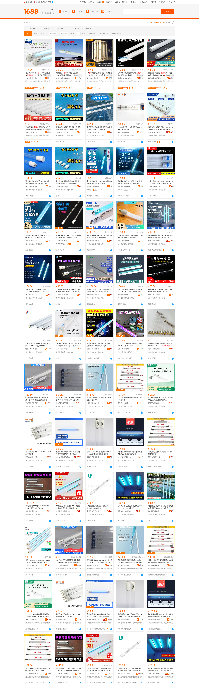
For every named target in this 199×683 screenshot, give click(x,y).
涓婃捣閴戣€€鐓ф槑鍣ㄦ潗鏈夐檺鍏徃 (155, 619)
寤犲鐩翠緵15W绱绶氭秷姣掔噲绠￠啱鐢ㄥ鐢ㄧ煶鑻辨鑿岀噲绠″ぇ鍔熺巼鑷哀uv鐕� (99, 615)
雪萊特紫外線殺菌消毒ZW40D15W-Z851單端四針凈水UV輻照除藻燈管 (160, 128)
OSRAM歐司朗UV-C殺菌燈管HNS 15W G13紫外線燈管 (130, 128)
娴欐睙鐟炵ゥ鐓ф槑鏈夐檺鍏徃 (94, 565)
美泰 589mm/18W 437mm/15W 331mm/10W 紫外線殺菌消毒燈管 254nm (38, 561)
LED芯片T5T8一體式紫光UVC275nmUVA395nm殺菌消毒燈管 (130, 345)
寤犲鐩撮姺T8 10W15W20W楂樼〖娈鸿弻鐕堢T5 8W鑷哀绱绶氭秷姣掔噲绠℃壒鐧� (99, 561)
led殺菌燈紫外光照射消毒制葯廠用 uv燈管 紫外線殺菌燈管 (99, 507)
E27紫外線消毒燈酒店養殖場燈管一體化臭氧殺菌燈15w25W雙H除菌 (130, 236)
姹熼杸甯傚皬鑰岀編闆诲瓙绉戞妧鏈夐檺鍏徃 (155, 565)
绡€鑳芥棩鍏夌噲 (154, 81)
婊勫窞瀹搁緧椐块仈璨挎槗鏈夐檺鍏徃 (155, 674)
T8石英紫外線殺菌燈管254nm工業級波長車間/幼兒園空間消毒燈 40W (68, 507)
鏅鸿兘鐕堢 (69, 81)
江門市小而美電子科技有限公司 (124, 403)
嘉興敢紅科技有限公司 (32, 457)
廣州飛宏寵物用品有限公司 (94, 186)
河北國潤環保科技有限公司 (155, 511)
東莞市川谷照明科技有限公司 (155, 132)
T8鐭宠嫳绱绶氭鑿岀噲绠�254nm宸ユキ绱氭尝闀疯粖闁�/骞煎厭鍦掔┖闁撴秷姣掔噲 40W (99, 669)
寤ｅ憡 (79, 75)
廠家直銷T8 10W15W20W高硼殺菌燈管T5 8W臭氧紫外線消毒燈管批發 (68, 399)
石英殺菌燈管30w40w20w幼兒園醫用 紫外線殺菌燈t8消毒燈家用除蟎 (68, 236)
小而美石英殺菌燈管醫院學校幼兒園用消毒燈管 (130, 399)
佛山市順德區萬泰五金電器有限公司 (32, 186)
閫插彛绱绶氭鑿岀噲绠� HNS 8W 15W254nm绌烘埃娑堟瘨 (68, 615)
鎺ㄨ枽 (48, 75)
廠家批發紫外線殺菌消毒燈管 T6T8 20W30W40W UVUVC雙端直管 (37, 236)
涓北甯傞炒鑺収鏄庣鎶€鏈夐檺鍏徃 (94, 78)
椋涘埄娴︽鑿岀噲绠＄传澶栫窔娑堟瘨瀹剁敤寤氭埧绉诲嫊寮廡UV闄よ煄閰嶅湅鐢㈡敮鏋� (160, 615)
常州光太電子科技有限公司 (94, 511)
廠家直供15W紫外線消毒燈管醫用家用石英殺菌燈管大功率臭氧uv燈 (68, 453)
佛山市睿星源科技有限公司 (32, 295)
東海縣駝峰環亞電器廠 (32, 240)
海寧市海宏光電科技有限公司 (32, 349)
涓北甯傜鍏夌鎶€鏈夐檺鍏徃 (124, 78)
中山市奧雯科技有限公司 (32, 403)
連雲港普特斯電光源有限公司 (124, 295)
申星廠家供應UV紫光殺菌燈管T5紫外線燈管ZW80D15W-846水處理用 (99, 128)
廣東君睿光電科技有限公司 (63, 511)
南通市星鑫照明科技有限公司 (155, 349)
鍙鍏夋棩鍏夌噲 (93, 81)
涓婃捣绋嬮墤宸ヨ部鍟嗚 (124, 619)
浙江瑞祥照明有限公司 (63, 403)
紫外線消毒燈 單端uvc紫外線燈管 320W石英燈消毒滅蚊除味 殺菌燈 (37, 291)
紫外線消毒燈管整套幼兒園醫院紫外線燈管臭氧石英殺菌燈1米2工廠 (160, 236)
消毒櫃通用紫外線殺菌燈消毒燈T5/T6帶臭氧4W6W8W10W (160, 345)
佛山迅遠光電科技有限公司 (155, 295)
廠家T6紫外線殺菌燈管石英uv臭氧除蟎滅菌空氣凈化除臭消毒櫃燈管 (68, 128)
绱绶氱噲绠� (30, 81)
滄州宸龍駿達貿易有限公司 (124, 511)
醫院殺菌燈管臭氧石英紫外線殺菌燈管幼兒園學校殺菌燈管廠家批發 (37, 182)
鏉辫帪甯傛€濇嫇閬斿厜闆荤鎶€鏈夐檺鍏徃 (155, 78)
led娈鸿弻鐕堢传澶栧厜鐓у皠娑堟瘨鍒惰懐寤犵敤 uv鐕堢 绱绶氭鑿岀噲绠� (130, 669)
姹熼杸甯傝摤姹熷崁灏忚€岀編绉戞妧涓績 (32, 674)
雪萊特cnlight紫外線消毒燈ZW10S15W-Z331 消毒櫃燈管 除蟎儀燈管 (99, 453)
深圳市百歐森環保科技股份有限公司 (63, 457)
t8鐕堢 (120, 81)
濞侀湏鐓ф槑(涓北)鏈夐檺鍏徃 (32, 132)
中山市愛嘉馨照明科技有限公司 (63, 240)
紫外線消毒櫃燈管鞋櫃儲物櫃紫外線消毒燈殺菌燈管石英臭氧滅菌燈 (68, 182)
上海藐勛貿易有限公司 (63, 295)
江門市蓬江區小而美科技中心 (155, 457)
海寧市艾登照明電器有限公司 (32, 565)
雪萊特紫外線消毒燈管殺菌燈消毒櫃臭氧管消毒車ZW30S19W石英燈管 (68, 291)
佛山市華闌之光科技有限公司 (155, 403)
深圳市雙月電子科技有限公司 (124, 349)
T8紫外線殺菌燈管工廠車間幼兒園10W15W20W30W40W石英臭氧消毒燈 (130, 291)
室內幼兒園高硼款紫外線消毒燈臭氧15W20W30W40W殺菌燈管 (130, 507)
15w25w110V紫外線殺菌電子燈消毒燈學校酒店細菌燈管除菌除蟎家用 (161, 399)
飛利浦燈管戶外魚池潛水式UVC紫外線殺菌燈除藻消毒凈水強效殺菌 (130, 182)
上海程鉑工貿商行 (93, 457)
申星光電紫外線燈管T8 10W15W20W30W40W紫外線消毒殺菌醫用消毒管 (160, 182)
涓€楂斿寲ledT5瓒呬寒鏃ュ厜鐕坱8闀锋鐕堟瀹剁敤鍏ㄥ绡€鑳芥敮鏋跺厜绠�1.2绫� (37, 128)
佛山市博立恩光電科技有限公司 (63, 132)
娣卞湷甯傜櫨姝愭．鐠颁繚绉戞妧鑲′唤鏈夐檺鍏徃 (94, 619)
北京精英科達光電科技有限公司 (94, 403)
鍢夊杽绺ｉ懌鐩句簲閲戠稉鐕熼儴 (63, 674)
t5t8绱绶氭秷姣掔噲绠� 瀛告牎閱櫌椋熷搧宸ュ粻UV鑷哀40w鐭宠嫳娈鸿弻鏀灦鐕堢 (68, 561)
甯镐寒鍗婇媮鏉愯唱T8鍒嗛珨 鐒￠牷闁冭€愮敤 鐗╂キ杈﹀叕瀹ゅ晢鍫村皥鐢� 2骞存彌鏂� (130, 74)
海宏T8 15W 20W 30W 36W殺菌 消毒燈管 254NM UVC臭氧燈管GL (37, 345)
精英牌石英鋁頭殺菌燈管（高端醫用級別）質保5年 (99, 399)
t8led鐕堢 (28, 135)
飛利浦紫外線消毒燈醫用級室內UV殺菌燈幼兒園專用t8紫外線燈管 (99, 236)
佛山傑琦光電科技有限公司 (94, 295)
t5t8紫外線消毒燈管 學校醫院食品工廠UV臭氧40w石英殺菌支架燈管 (37, 399)
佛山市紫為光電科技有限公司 (63, 349)
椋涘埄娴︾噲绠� (42, 81)
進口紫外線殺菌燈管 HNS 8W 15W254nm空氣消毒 (38, 453)
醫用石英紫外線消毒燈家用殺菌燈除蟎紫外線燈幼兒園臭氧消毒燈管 (99, 345)
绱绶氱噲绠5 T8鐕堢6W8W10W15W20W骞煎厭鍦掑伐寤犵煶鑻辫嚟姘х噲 (68, 669)
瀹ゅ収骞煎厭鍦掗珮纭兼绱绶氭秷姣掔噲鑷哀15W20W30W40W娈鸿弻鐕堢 (160, 669)
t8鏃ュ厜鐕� (37, 135)
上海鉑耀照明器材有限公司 (124, 457)
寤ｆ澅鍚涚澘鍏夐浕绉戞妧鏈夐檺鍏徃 (94, 674)
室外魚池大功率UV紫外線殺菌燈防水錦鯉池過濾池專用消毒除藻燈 (99, 182)
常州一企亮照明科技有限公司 (94, 349)
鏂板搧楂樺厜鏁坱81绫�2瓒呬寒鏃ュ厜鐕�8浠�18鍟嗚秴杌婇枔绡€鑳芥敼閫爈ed (160, 74)
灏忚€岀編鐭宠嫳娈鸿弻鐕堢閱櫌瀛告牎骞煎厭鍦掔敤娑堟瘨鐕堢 (160, 561)
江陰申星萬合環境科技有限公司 (94, 132)
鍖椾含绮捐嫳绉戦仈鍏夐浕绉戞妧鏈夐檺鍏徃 (124, 565)
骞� (49, 78)
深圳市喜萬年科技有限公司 (124, 132)
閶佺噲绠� (135, 81)
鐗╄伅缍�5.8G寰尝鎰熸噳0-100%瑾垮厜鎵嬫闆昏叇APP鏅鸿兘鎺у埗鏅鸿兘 (68, 74)
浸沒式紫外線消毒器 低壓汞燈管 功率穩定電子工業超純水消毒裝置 (160, 507)
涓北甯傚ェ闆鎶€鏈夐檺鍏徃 (63, 565)
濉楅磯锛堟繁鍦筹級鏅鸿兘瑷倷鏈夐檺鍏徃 (63, 78)
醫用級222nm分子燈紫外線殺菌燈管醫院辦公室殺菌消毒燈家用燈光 (99, 291)
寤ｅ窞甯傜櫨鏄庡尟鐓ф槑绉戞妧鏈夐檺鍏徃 (32, 78)
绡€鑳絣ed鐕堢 (165, 81)
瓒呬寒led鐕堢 (104, 81)
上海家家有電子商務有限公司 (155, 186)
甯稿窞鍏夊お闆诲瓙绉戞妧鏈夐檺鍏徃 (124, 674)
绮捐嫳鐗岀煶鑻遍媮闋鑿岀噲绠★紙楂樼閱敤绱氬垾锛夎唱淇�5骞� (130, 561)
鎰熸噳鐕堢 (60, 81)
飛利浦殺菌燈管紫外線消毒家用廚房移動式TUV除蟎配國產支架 (130, 453)
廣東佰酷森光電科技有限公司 (124, 240)
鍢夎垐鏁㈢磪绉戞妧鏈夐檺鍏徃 (63, 619)
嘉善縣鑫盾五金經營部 (32, 511)
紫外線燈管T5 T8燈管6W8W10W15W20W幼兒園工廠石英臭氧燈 (37, 507)
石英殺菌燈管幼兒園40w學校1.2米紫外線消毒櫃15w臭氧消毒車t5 (160, 291)
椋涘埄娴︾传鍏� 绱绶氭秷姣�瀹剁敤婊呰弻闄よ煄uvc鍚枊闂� (37, 74)
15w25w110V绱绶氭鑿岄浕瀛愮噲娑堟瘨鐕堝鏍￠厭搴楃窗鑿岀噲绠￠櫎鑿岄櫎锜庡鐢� (37, 615)
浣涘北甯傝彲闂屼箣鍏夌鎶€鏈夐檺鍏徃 (32, 619)
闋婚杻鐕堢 (127, 81)
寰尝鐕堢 (76, 81)
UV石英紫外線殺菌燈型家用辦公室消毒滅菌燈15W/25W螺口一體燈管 (68, 345)
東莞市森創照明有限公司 (94, 240)
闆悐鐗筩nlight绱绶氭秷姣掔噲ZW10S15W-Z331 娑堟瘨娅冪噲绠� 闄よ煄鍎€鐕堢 (130, 615)
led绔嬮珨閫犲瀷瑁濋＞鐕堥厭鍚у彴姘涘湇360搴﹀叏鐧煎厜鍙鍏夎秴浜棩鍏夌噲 (99, 74)
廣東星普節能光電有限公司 (155, 240)
